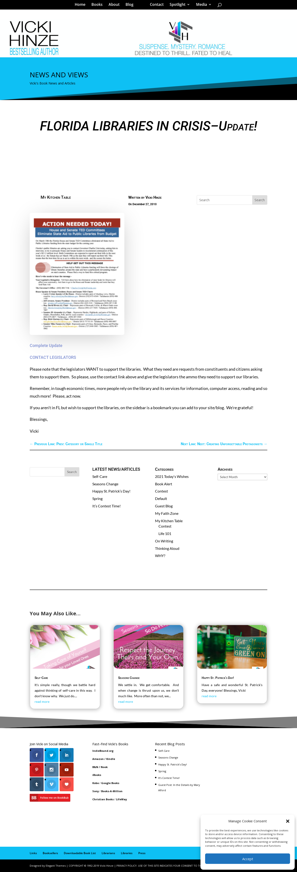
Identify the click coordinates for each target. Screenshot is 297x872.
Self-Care (99, 476)
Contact (155, 5)
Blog (131, 5)
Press (141, 853)
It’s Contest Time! (106, 506)
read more (42, 701)
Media (199, 5)
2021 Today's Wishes (172, 476)
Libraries (126, 853)
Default (161, 498)
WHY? (160, 555)
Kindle (110, 759)
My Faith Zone (166, 513)
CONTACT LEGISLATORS (53, 357)
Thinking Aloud (167, 548)
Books (98, 5)
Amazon (98, 759)
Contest (161, 491)
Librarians (108, 853)
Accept (247, 858)
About (115, 5)
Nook (104, 767)
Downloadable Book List (80, 853)
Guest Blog (164, 506)
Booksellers (50, 853)
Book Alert (163, 484)
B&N (95, 767)
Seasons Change (105, 484)
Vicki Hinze (153, 197)
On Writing (164, 541)
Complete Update (46, 345)
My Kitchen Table (56, 197)
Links (33, 853)
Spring (97, 498)
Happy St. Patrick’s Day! (111, 491)
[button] (287, 821)
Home (81, 5)
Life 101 (164, 533)
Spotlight (176, 5)
